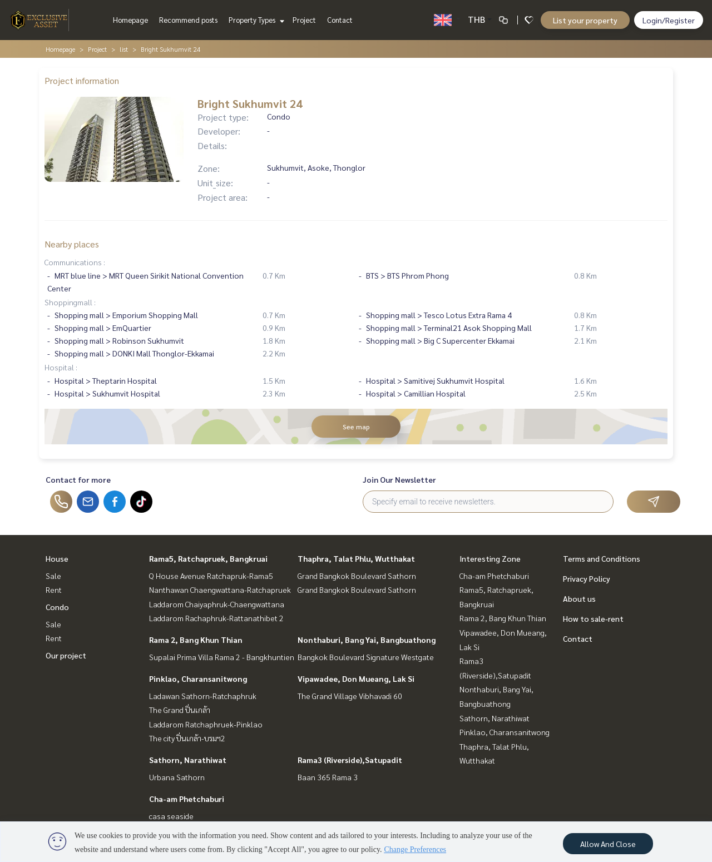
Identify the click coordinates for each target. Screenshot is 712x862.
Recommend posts (188, 19)
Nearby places (71, 244)
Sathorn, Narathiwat (187, 760)
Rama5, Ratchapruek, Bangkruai (208, 558)
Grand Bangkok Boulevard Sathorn (357, 576)
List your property (585, 20)
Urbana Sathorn (177, 777)
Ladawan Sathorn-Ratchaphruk (202, 696)
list (124, 48)
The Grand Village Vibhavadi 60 (350, 696)
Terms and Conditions (601, 558)
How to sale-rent (593, 618)
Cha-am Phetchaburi (186, 799)
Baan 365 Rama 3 (328, 777)
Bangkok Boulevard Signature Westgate (366, 657)
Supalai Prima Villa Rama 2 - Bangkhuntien (221, 657)
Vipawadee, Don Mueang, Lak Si (356, 678)
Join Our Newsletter (399, 479)
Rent (54, 589)
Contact (340, 19)
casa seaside (171, 816)
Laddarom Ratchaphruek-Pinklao (206, 724)
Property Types (255, 19)
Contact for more (78, 479)
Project (304, 19)
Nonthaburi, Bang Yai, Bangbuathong (367, 640)
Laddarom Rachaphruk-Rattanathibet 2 (216, 618)
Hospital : (60, 367)
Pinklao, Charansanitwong (198, 678)
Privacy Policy (586, 578)
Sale (53, 576)
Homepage (130, 19)
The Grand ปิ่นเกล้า (179, 710)
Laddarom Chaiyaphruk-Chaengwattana (216, 604)
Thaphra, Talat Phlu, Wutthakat (356, 558)
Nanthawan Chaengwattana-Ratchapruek (220, 589)
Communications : (74, 262)
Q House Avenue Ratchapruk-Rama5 (211, 576)
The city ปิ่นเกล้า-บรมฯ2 (187, 738)
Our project (66, 655)
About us (579, 598)
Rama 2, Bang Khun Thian (196, 640)
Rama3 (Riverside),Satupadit (350, 760)
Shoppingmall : (70, 302)
